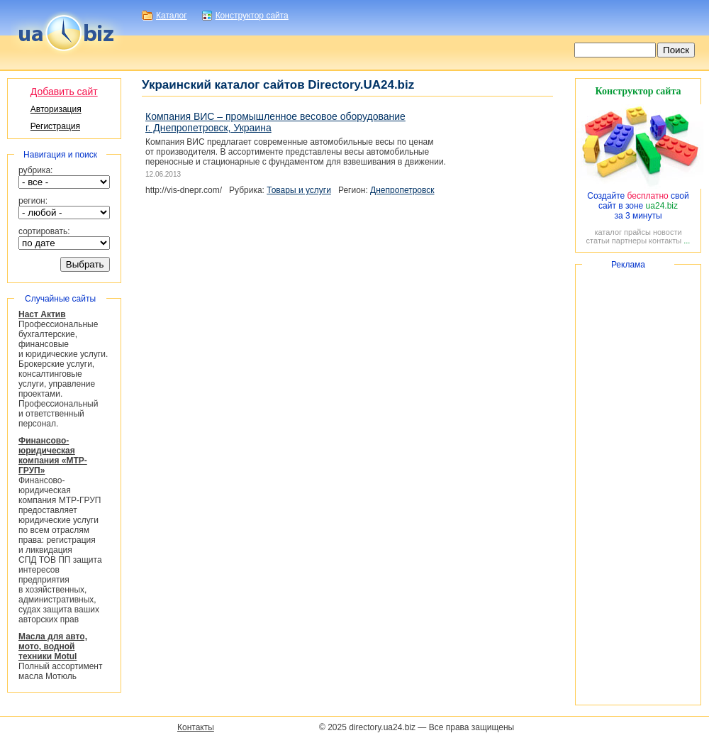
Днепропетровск (402, 190)
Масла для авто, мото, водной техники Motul (52, 646)
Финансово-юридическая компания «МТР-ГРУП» (52, 455)
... (686, 240)
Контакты (195, 727)
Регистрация (55, 126)
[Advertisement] (638, 485)
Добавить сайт (64, 91)
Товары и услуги (299, 190)
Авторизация (56, 109)
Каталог (171, 16)
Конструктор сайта (252, 16)
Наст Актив (42, 314)
